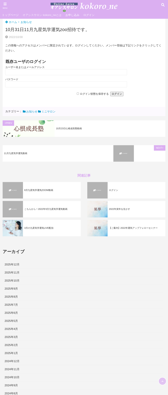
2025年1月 (11, 353)
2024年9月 (11, 385)
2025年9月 (11, 288)
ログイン (88, 15)
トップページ (10, 15)
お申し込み (72, 15)
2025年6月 (11, 312)
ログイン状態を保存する (94, 93)
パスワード (11, 79)
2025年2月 (11, 345)
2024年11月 (12, 369)
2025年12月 (12, 264)
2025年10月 (12, 280)
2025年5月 (11, 320)
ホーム (11, 22)
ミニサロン (48, 111)
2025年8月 (11, 296)
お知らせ (26, 22)
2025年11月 (12, 272)
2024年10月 (12, 377)
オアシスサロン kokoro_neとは (42, 15)
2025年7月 (11, 304)
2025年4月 (11, 329)
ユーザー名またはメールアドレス (25, 67)
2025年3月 (11, 337)
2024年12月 (12, 361)
